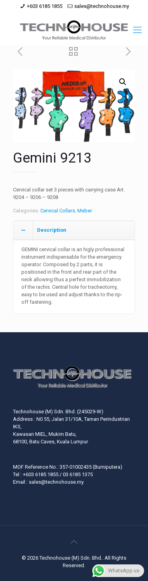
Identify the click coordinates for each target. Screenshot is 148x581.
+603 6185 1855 (44, 6)
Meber (84, 211)
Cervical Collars (57, 211)
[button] (123, 82)
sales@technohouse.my (101, 6)
